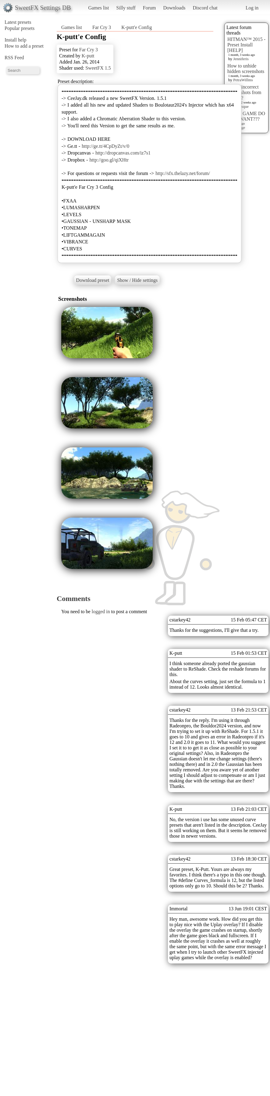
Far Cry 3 (101, 27)
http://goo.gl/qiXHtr (109, 159)
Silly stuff (126, 7)
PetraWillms (243, 80)
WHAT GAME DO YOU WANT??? (246, 116)
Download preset (92, 280)
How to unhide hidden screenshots (245, 68)
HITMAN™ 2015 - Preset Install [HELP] (246, 45)
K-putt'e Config (136, 27)
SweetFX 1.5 (98, 68)
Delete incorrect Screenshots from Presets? (244, 92)
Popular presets (19, 28)
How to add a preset (24, 46)
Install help (16, 39)
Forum (149, 7)
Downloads (174, 7)
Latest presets (18, 22)
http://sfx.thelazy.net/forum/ (182, 173)
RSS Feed (14, 57)
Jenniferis (241, 58)
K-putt (88, 55)
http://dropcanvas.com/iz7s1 (123, 152)
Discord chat (205, 7)
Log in (252, 7)
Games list (98, 7)
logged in (101, 611)
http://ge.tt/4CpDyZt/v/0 (105, 146)
